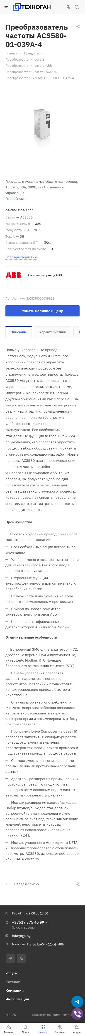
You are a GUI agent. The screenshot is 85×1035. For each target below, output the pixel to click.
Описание (19, 332)
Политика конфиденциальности (56, 1015)
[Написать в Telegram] (77, 1002)
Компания (14, 990)
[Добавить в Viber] (77, 1014)
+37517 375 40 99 (28, 922)
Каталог (12, 981)
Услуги (11, 973)
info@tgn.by (21, 936)
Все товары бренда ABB (44, 275)
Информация (17, 999)
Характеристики (52, 332)
